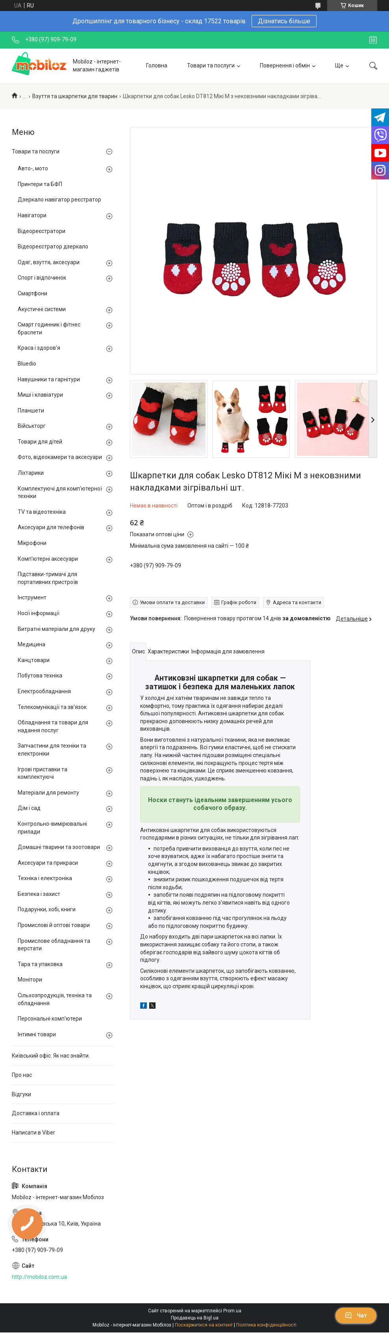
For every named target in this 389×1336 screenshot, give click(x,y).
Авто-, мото (33, 168)
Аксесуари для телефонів (51, 527)
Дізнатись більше (284, 21)
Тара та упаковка (40, 964)
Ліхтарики (31, 473)
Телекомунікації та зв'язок (52, 707)
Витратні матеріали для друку (56, 629)
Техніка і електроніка (45, 878)
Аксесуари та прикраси (48, 863)
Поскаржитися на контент (204, 1325)
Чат (356, 1315)
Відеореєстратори (41, 231)
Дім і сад (29, 808)
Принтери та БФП (40, 184)
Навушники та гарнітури (49, 379)
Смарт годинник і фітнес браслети (49, 328)
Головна (156, 65)
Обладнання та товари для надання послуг (53, 726)
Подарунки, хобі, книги (47, 909)
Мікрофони (32, 543)
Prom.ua (232, 1311)
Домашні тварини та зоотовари (59, 847)
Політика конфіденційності (266, 1325)
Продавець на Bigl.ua (195, 1318)
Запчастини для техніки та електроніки (52, 750)
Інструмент (32, 597)
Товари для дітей (40, 441)
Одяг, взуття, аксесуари (49, 262)
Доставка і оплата (35, 1113)
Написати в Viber (33, 1132)
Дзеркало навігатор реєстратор (59, 199)
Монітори (30, 979)
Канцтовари (34, 660)
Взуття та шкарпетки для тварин (74, 96)
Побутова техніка (40, 675)
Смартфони (32, 293)
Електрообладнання (44, 691)
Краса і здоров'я (39, 348)
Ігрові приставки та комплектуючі (42, 773)
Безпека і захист (39, 894)
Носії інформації (38, 613)
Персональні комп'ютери (50, 1018)
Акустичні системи (42, 309)
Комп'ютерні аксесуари (48, 559)
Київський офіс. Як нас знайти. (51, 1055)
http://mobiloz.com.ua (39, 1277)
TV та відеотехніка (42, 512)
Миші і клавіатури (40, 395)
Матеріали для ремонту (48, 792)
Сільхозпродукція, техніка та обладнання (55, 999)
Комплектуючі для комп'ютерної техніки (60, 492)
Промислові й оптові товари (54, 925)
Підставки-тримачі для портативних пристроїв (48, 578)
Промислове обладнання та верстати (54, 945)
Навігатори (32, 215)
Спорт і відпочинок (42, 277)
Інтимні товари (37, 1034)
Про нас (22, 1075)
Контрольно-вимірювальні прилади (52, 828)
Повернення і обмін (285, 65)
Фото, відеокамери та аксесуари (60, 457)
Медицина (31, 644)
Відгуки (21, 1094)
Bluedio (27, 363)
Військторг (32, 426)
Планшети (31, 410)
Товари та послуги (211, 65)
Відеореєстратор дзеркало (53, 246)
